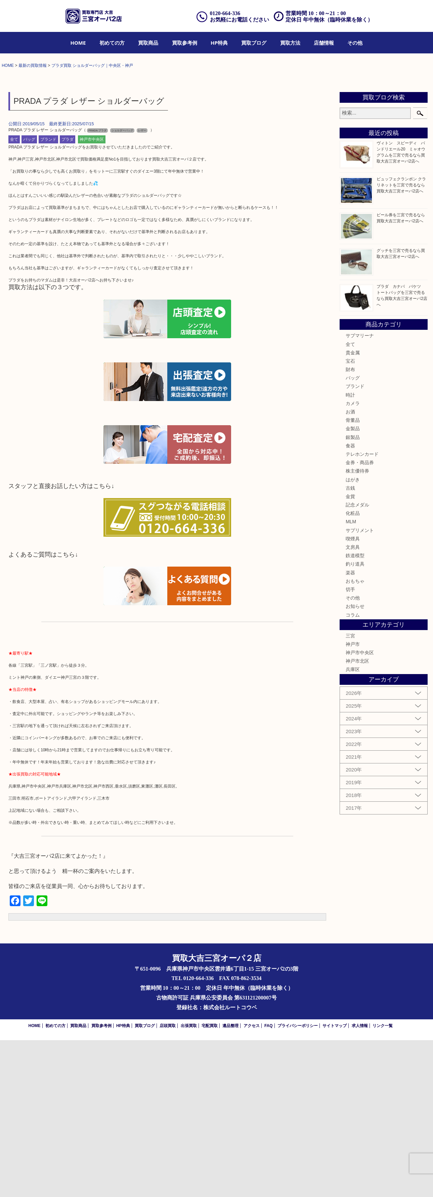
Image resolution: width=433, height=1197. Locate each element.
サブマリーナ (360, 492)
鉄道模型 (355, 712)
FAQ (268, 1182)
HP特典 (219, 42)
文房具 (353, 704)
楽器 (350, 729)
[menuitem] (78, 42)
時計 (350, 552)
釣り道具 (355, 721)
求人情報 (360, 1182)
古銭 (350, 645)
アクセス (252, 1182)
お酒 (350, 569)
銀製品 (353, 594)
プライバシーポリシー (297, 1182)
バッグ (29, 296)
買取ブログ (253, 42)
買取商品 (148, 42)
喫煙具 (353, 696)
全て (14, 296)
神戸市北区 (357, 818)
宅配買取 (210, 1182)
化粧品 (353, 670)
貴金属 (353, 509)
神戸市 (353, 801)
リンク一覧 (383, 1182)
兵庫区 (353, 826)
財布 (350, 526)
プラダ (67, 296)
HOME (78, 42)
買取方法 (290, 42)
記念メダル (357, 662)
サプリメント (360, 687)
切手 (350, 746)
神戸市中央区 (92, 296)
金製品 (353, 585)
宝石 (350, 518)
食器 (350, 602)
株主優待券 (357, 628)
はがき (353, 636)
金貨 (350, 653)
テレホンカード (362, 611)
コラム (353, 771)
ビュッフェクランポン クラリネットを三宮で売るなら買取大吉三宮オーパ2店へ (401, 342)
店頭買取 (168, 1182)
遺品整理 (230, 1182)
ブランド (48, 296)
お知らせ (355, 763)
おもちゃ (355, 738)
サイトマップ (334, 1182)
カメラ (353, 560)
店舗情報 (324, 42)
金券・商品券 (360, 619)
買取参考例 (184, 42)
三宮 (350, 792)
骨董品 (353, 577)
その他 (354, 42)
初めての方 (112, 42)
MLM (351, 678)
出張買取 (189, 1182)
